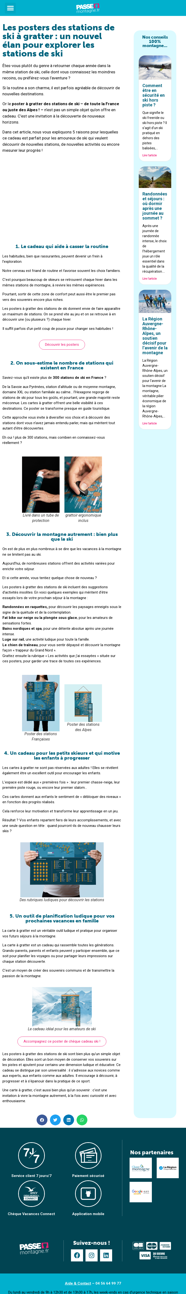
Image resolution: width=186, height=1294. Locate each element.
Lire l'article (149, 155)
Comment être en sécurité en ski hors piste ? (153, 95)
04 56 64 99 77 (108, 1283)
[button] (10, 8)
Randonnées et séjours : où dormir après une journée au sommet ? (154, 206)
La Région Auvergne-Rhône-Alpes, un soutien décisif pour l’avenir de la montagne (155, 335)
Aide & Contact (78, 1283)
